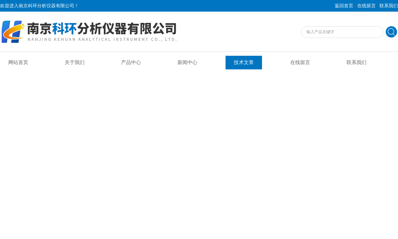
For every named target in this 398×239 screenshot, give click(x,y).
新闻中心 (187, 62)
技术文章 (244, 62)
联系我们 (388, 5)
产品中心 (131, 62)
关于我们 (75, 62)
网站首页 (18, 62)
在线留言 (366, 5)
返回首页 (344, 5)
